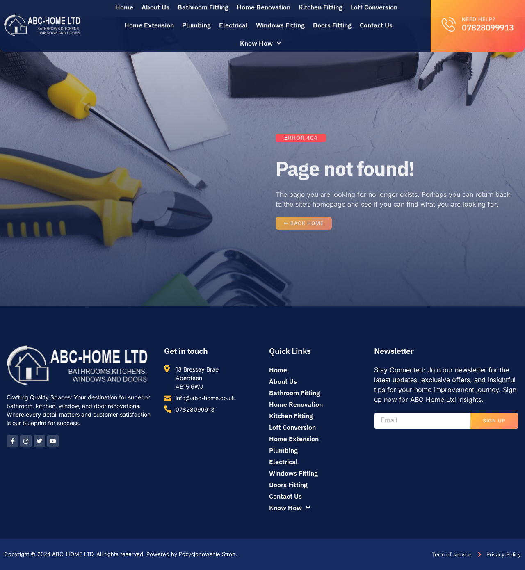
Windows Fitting (280, 20)
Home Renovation (296, 404)
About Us (283, 381)
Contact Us (376, 20)
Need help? (478, 14)
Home (278, 370)
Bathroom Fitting (294, 393)
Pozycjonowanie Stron (207, 554)
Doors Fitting (332, 20)
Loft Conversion (292, 427)
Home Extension (149, 20)
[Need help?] (449, 18)
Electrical (233, 20)
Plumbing (196, 20)
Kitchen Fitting (291, 416)
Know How (260, 37)
